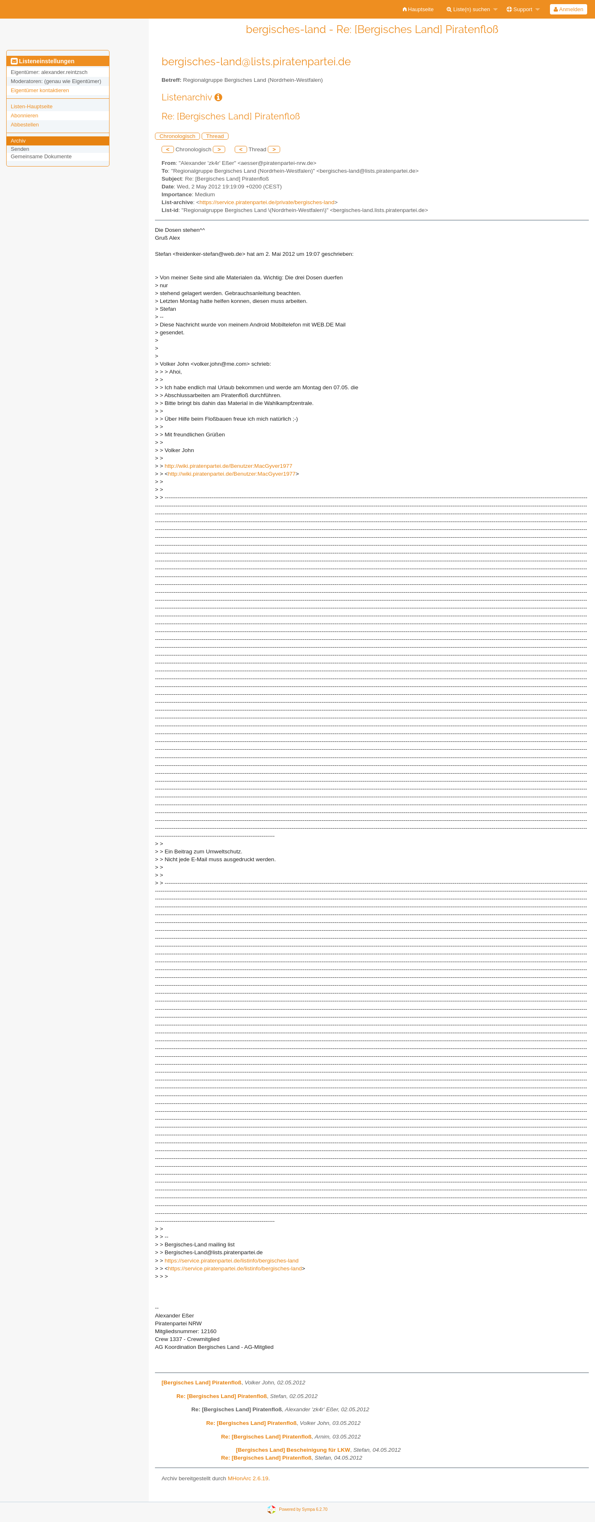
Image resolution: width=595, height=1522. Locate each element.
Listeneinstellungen (42, 61)
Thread (215, 136)
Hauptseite (418, 9)
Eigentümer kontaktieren (40, 90)
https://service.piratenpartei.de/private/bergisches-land (267, 202)
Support (519, 9)
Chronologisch (177, 136)
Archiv (18, 141)
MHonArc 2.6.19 (248, 1478)
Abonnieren (24, 115)
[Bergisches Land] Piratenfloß (201, 1382)
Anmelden (568, 9)
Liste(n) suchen (468, 9)
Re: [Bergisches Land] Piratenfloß (221, 1396)
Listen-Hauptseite (31, 106)
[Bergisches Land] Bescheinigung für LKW (293, 1450)
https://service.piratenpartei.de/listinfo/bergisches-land (231, 1261)
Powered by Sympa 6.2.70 (303, 1509)
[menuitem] (418, 9)
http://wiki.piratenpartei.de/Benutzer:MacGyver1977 (228, 466)
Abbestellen (25, 124)
